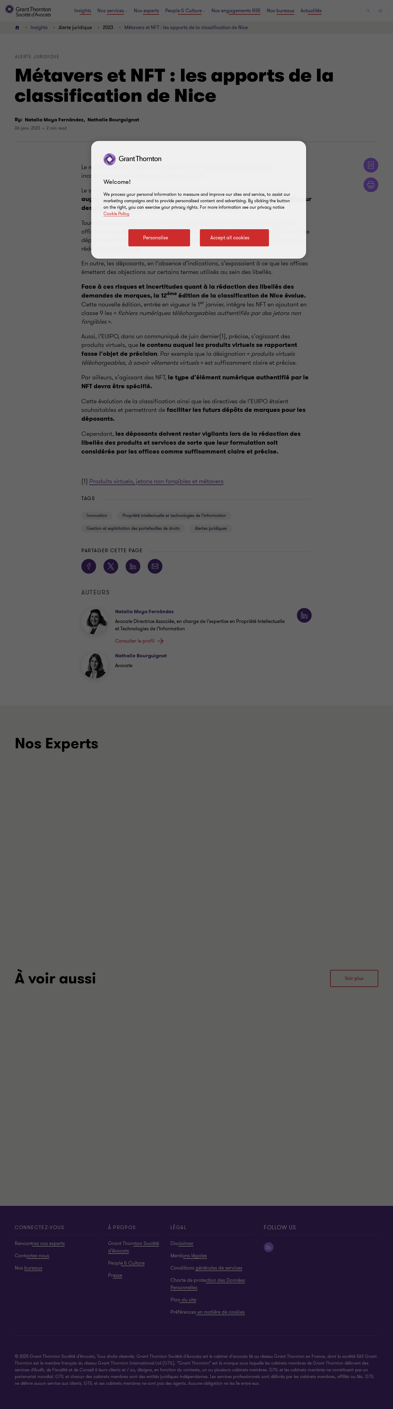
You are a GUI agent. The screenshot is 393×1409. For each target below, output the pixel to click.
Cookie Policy (116, 214)
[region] (198, 200)
